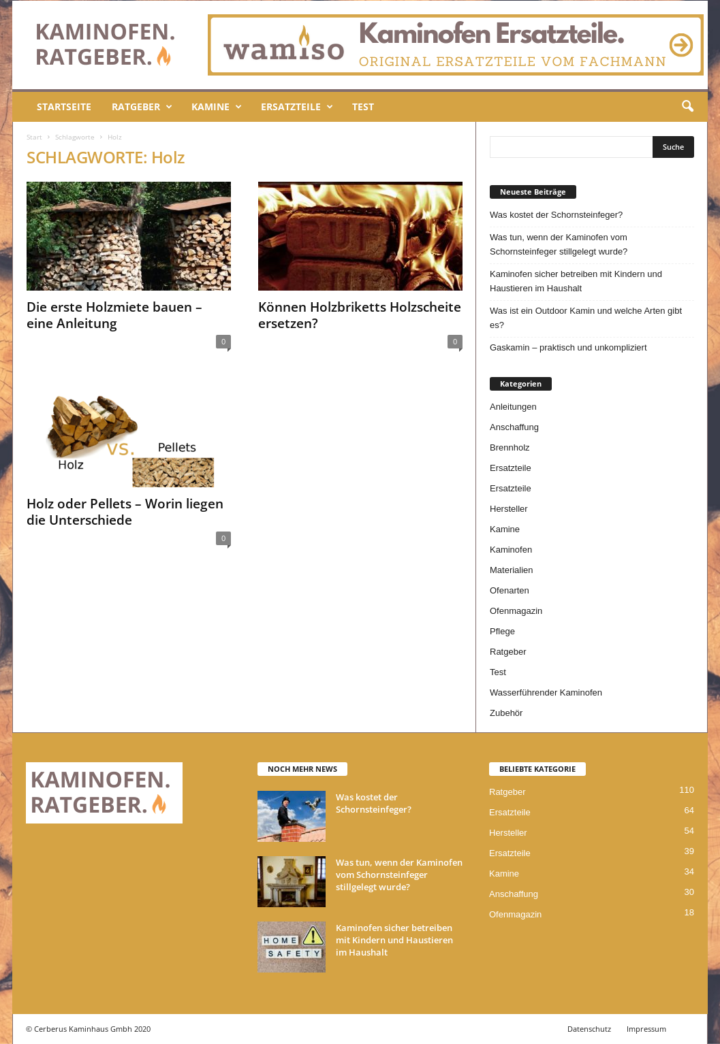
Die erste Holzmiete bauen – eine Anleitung (114, 315)
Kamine (216, 107)
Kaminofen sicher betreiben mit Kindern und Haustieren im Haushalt (576, 281)
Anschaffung (514, 427)
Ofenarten (509, 590)
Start (34, 137)
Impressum (646, 1029)
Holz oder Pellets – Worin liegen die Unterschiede (125, 512)
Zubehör (506, 713)
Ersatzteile (297, 107)
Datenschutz (589, 1029)
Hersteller (509, 509)
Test (363, 106)
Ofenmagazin (516, 611)
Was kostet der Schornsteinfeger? (556, 215)
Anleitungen (513, 407)
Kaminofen (511, 549)
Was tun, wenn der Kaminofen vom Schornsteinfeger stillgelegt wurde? (558, 244)
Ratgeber (142, 107)
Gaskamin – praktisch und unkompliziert (568, 347)
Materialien (511, 570)
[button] (687, 107)
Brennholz (510, 447)
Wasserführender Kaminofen (546, 692)
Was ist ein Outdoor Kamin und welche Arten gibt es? (586, 318)
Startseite (64, 106)
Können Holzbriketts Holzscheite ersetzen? (359, 315)
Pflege (502, 631)
